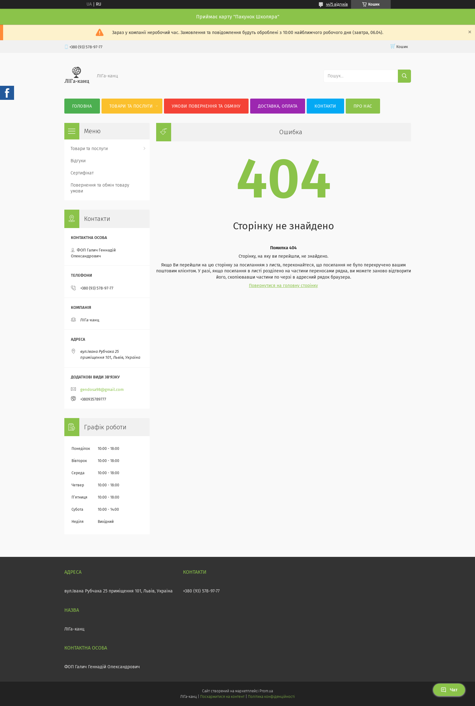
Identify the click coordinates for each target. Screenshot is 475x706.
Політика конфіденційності (271, 696)
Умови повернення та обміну (206, 106)
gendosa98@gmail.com (102, 389)
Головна (82, 106)
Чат (449, 690)
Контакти (325, 106)
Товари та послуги (131, 106)
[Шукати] (404, 76)
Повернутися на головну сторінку (283, 285)
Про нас (363, 106)
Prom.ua (266, 691)
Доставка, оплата (278, 106)
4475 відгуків (337, 4)
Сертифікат (82, 173)
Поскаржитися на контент (222, 696)
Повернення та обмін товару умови (100, 188)
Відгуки (78, 160)
